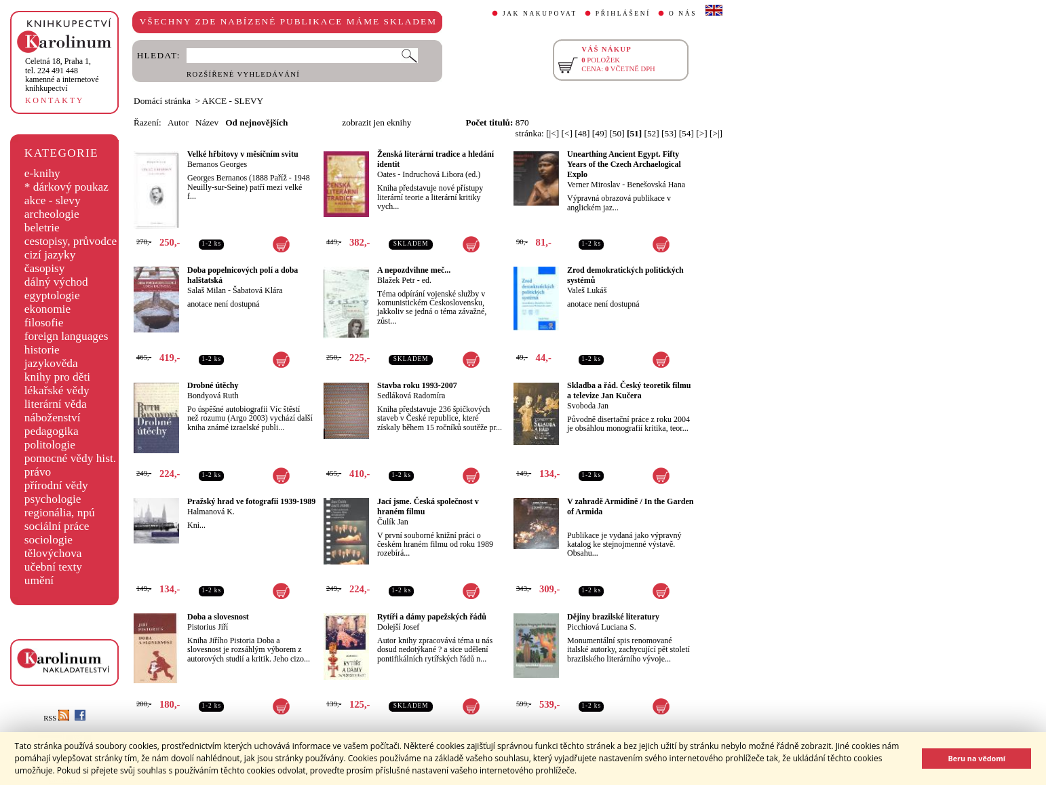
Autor (178, 122)
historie (42, 349)
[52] (651, 133)
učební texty (53, 566)
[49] (599, 133)
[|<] (552, 133)
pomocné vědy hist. (70, 458)
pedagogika (51, 431)
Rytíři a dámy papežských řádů (431, 616)
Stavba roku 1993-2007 (417, 385)
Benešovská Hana (656, 184)
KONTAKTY (54, 100)
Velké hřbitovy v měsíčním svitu (242, 154)
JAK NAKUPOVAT (540, 13)
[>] (701, 133)
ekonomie (47, 309)
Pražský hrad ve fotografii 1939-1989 (251, 501)
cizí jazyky (50, 254)
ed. (426, 280)
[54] (686, 133)
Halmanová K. (211, 511)
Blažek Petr (396, 280)
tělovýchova (53, 553)
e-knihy (42, 173)
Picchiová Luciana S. (601, 627)
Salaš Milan (206, 290)
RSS (56, 718)
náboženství (52, 417)
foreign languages (66, 336)
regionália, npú (59, 512)
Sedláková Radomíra (411, 395)
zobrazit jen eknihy (376, 122)
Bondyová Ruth (213, 395)
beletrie (42, 227)
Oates (386, 174)
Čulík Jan (392, 521)
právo (37, 471)
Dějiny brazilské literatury (613, 616)
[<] (567, 133)
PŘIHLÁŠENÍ (623, 13)
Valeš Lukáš (586, 290)
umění (39, 580)
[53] (668, 133)
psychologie (52, 499)
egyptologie (52, 295)
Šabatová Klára (258, 290)
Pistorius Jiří (207, 627)
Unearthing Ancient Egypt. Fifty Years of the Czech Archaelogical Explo (624, 164)
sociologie (48, 539)
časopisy (44, 268)
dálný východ (56, 281)
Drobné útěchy (212, 385)
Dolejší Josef (398, 627)
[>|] (716, 133)
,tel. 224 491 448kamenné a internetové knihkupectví (62, 74)
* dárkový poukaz (66, 186)
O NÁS (683, 13)
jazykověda (51, 363)
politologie (49, 444)
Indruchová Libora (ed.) (441, 174)
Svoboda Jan (587, 405)
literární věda (55, 404)
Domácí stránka (162, 101)
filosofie (44, 322)
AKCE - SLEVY (232, 101)
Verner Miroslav (593, 184)
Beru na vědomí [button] (976, 758)
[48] (582, 133)
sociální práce (57, 526)
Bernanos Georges (217, 164)
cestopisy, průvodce (70, 241)
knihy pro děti (57, 376)
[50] (616, 133)
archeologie (51, 214)
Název (206, 122)
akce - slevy (52, 200)
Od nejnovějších (256, 122)
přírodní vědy (56, 485)
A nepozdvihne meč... (413, 270)
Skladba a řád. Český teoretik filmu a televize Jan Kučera (629, 390)
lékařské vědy (57, 390)
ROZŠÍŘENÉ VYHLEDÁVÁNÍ (243, 74)
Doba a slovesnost (218, 616)
